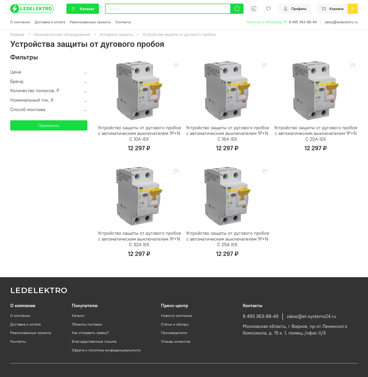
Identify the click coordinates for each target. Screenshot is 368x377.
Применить (48, 125)
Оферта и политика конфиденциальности (106, 350)
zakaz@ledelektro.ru (341, 22)
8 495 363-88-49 (303, 22)
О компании (20, 22)
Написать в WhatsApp (266, 22)
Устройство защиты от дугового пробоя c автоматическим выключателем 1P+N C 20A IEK (315, 133)
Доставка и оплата (50, 22)
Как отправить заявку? (90, 332)
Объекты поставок (87, 324)
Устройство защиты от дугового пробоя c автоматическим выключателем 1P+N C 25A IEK (227, 238)
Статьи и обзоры (175, 324)
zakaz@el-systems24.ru (311, 316)
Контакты (123, 22)
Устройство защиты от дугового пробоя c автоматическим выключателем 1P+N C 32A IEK (139, 238)
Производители (174, 332)
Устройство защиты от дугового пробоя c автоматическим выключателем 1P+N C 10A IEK (139, 133)
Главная (17, 34)
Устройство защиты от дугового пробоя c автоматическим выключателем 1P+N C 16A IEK (227, 133)
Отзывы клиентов (175, 341)
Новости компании (176, 315)
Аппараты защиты (116, 34)
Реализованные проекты (90, 22)
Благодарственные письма (94, 341)
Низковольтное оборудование (62, 34)
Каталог (83, 8)
